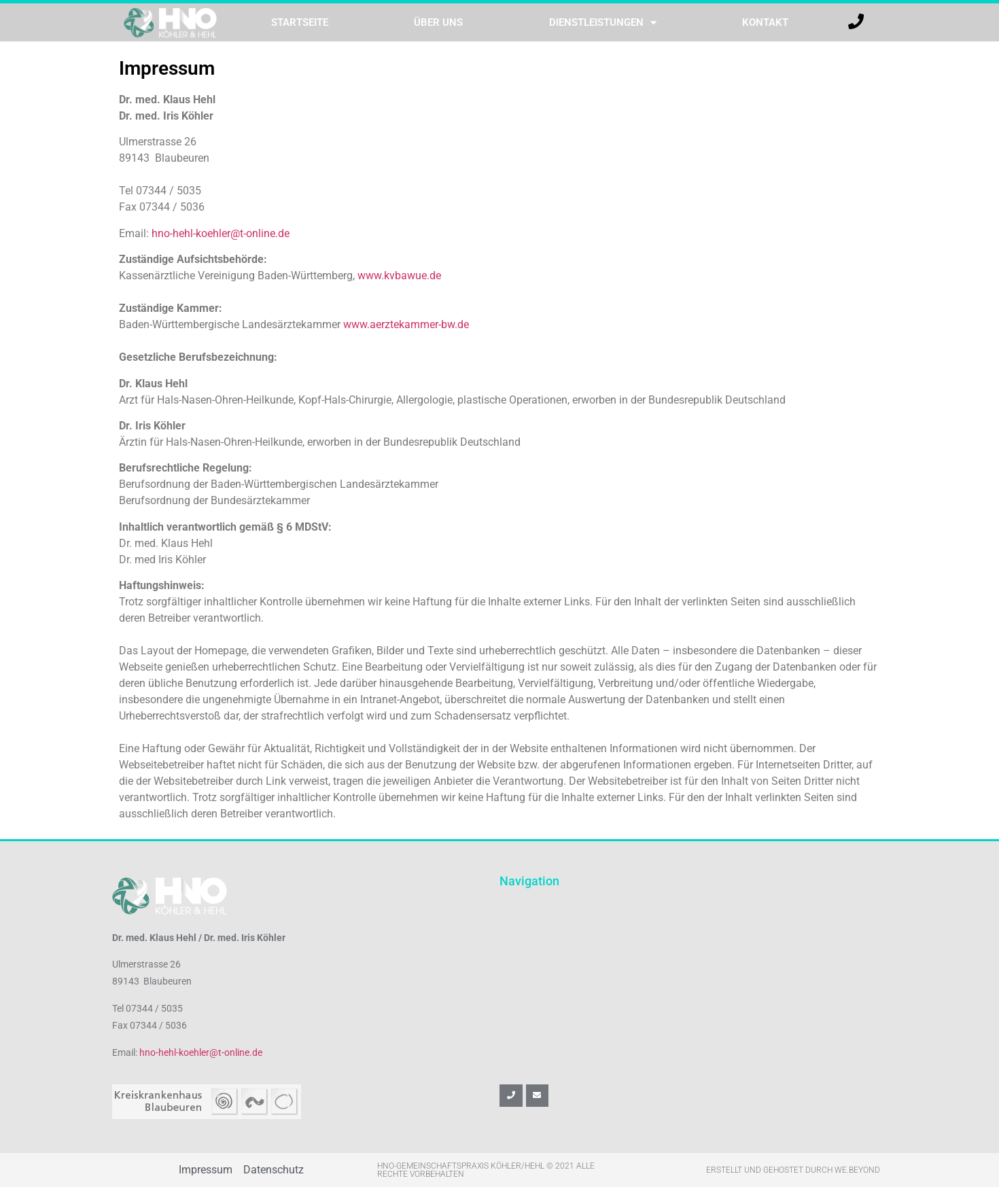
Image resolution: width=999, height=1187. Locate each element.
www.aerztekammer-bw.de (406, 324)
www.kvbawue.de (399, 275)
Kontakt (765, 22)
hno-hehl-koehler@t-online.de (221, 233)
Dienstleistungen (602, 23)
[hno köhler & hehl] (693, 975)
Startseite (299, 22)
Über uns (438, 22)
